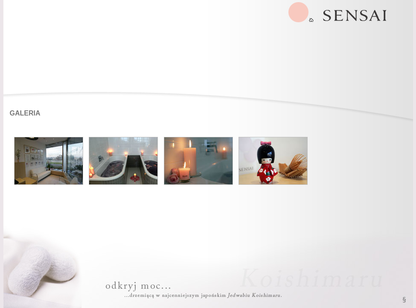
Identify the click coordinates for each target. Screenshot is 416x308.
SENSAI (301, 12)
